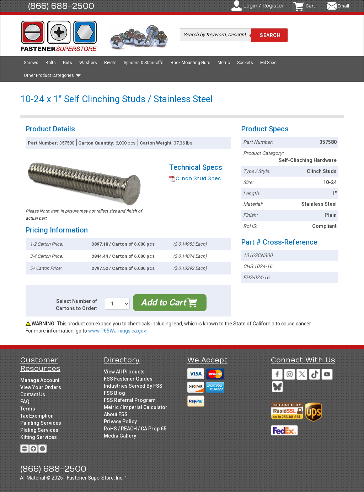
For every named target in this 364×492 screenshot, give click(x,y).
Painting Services (40, 423)
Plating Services (39, 430)
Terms (27, 409)
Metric (224, 62)
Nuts (67, 62)
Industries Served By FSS (133, 386)
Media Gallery (120, 436)
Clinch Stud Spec (195, 179)
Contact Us (32, 394)
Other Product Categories (52, 75)
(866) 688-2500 (61, 6)
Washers (88, 62)
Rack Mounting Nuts (190, 62)
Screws (31, 62)
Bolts (51, 62)
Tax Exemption (37, 416)
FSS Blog (114, 393)
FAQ (25, 401)
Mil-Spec (268, 62)
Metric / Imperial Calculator (135, 407)
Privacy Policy (120, 421)
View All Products (124, 372)
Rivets (110, 62)
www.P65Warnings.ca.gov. (117, 331)
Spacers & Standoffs (144, 62)
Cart (310, 6)
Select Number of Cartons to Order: (76, 304)
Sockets (245, 62)
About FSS (116, 414)
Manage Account (39, 380)
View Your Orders (40, 387)
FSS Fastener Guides (128, 379)
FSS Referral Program (130, 400)
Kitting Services (38, 437)
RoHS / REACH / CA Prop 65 (135, 428)
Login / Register (263, 6)
